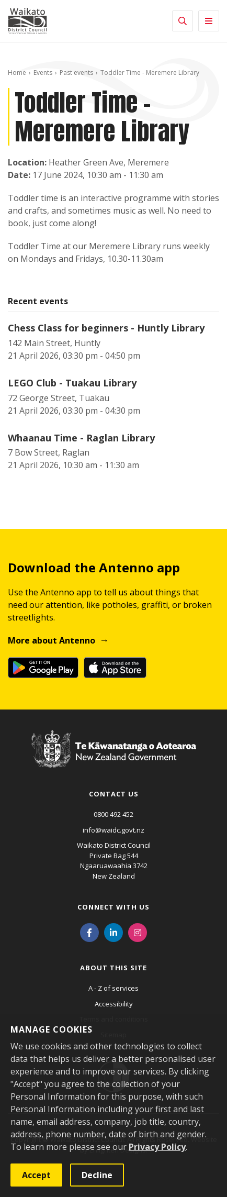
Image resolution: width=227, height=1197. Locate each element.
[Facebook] (89, 931)
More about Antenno (51, 640)
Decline (97, 1175)
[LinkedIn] (113, 931)
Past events (76, 72)
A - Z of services (113, 988)
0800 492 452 (113, 814)
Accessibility (114, 1003)
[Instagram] (137, 931)
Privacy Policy (157, 1146)
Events (42, 72)
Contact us (114, 794)
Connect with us (113, 907)
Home (17, 72)
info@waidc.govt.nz (113, 830)
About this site (113, 967)
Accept (36, 1175)
